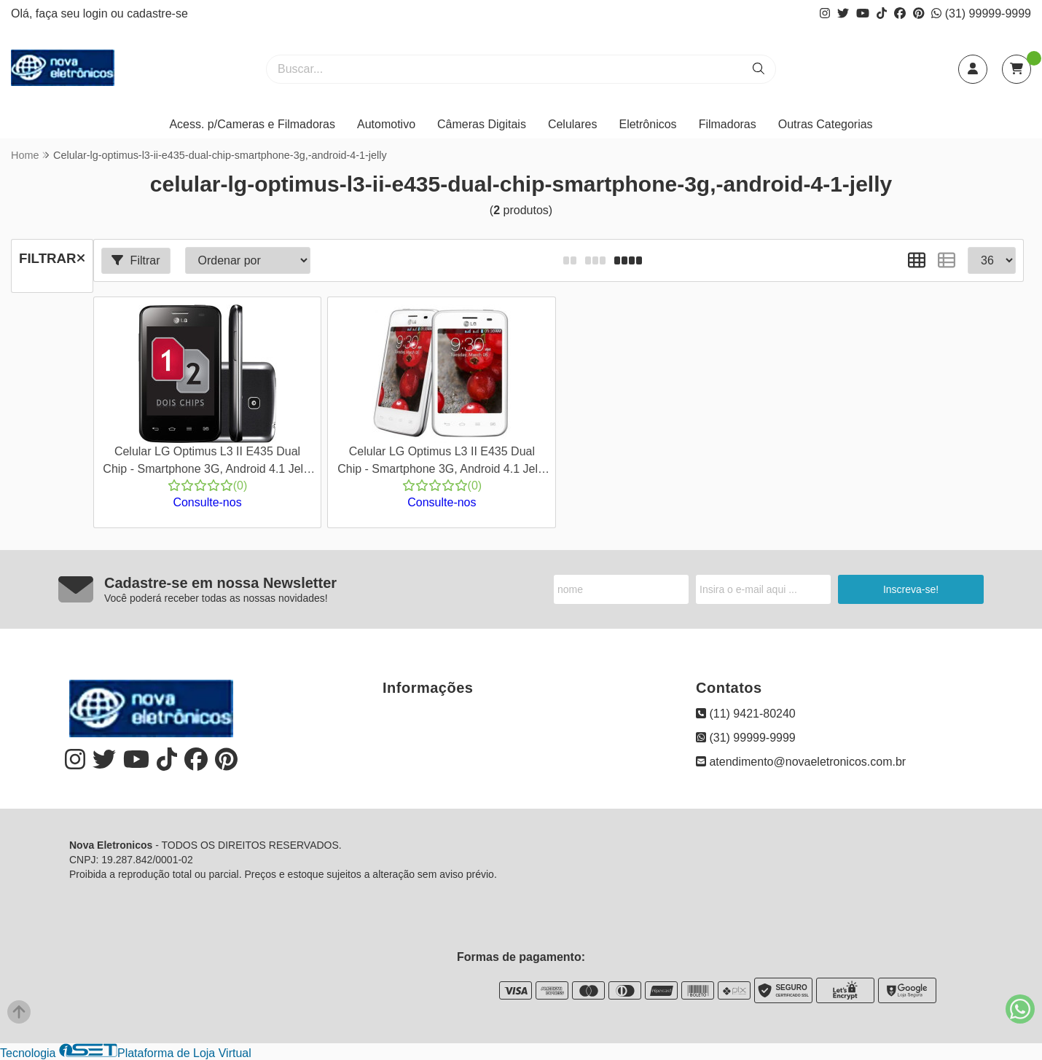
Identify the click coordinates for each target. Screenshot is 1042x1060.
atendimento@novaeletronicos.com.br (801, 761)
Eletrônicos (647, 124)
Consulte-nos (207, 502)
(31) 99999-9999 (981, 13)
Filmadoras (727, 124)
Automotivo (386, 124)
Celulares (573, 124)
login (97, 13)
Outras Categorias (825, 124)
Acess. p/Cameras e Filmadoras (252, 124)
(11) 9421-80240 (746, 713)
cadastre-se (157, 13)
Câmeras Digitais (481, 124)
